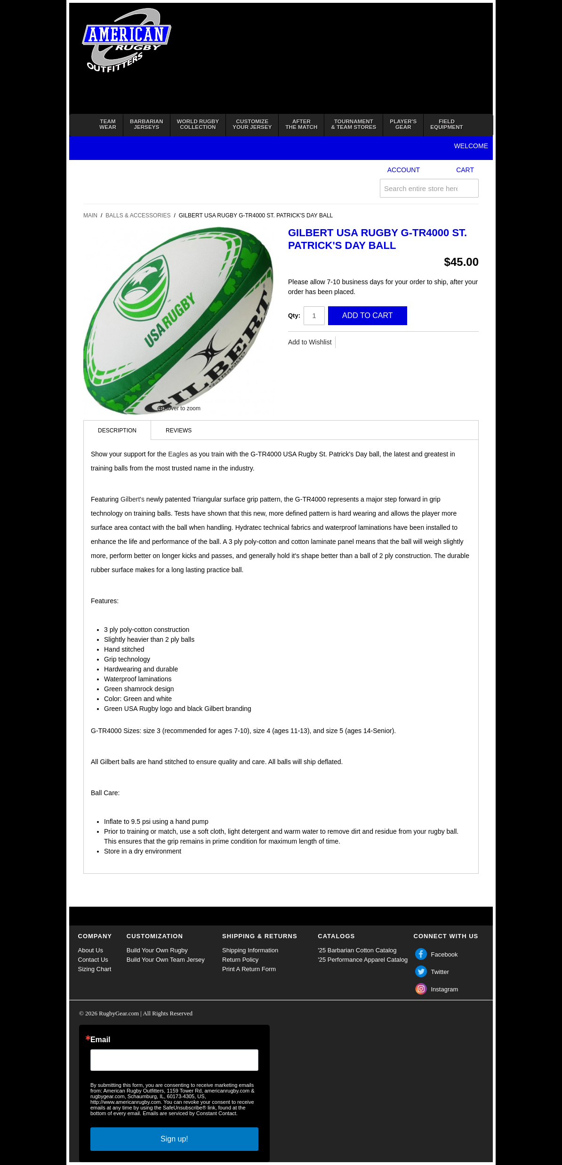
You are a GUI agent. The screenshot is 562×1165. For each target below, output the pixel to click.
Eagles (178, 454)
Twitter (440, 971)
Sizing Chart (95, 969)
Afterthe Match (301, 124)
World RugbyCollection (198, 124)
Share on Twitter (371, 342)
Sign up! (174, 1139)
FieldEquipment (446, 124)
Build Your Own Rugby (157, 950)
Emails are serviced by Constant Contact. (190, 1113)
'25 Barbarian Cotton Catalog (357, 950)
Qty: (294, 315)
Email (100, 1040)
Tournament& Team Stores (353, 124)
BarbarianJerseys (146, 124)
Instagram (444, 989)
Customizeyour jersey (252, 124)
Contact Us (93, 959)
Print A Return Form (249, 969)
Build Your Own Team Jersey (166, 959)
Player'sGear (403, 124)
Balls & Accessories (137, 215)
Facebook (444, 954)
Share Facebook (352, 342)
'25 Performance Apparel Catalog (363, 959)
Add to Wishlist (310, 342)
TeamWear (107, 124)
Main (90, 215)
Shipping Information (250, 950)
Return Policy (240, 959)
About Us (90, 950)
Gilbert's (132, 499)
